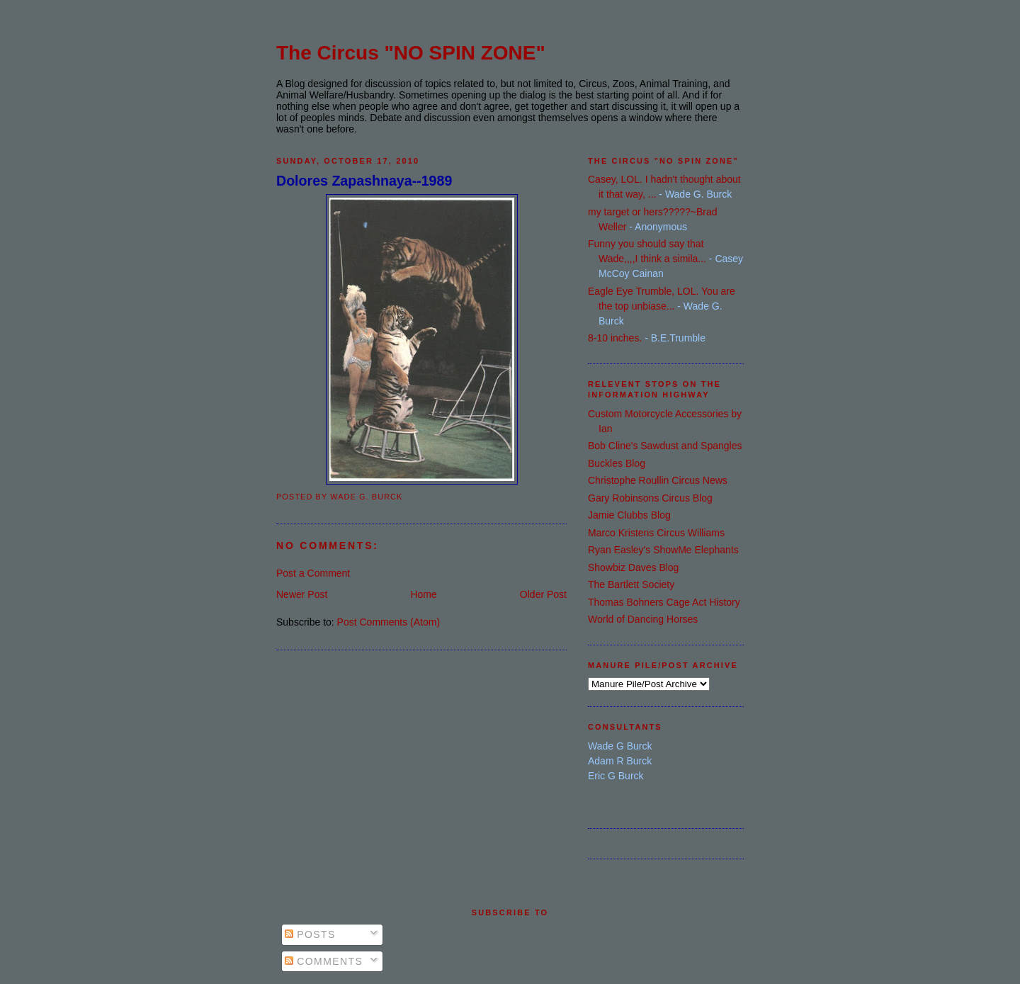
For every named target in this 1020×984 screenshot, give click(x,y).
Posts (310, 934)
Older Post (543, 594)
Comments (324, 961)
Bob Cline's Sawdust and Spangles (665, 445)
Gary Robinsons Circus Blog (650, 498)
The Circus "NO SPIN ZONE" (410, 53)
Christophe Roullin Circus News (657, 480)
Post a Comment (313, 573)
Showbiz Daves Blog (633, 567)
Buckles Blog (616, 463)
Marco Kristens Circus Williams (656, 532)
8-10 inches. (615, 338)
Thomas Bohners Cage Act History (664, 602)
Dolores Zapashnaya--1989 (364, 180)
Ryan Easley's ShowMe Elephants (663, 549)
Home (423, 594)
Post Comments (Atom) (388, 622)
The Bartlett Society (631, 584)
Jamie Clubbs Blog (629, 515)
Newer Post (301, 594)
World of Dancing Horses (643, 619)
